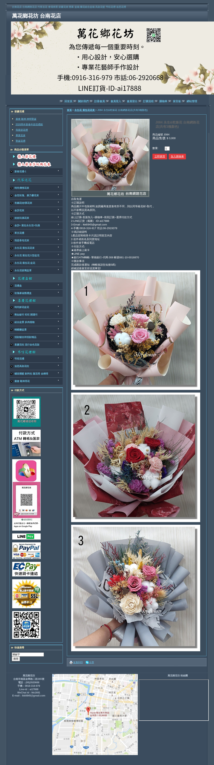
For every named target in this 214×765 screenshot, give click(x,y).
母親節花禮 (22, 130)
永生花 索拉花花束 (84, 110)
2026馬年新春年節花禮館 (29, 124)
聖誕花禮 (20, 140)
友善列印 (78, 662)
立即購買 (159, 156)
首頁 (69, 110)
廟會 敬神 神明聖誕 (26, 119)
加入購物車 (177, 156)
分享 (91, 662)
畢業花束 (20, 135)
